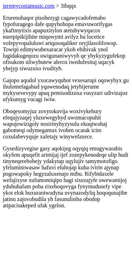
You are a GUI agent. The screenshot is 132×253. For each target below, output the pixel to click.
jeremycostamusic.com (29, 6)
